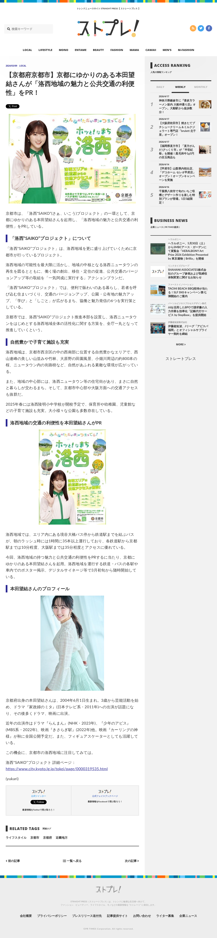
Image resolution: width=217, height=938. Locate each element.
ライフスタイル (16, 837)
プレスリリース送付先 (87, 915)
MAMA (134, 50)
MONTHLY (200, 87)
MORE (181, 344)
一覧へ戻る (72, 861)
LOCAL (27, 50)
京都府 (47, 837)
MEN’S (167, 50)
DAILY (160, 87)
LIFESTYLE (45, 50)
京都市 (34, 837)
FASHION (116, 50)
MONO (63, 50)
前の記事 (13, 861)
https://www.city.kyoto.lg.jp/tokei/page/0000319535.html (57, 768)
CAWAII (151, 50)
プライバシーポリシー (52, 915)
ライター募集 (165, 915)
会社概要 (26, 915)
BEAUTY (98, 50)
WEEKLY (180, 87)
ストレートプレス (181, 358)
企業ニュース (188, 915)
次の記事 (132, 861)
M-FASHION (186, 50)
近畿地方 (62, 837)
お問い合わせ (142, 915)
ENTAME (80, 50)
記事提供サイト (117, 915)
